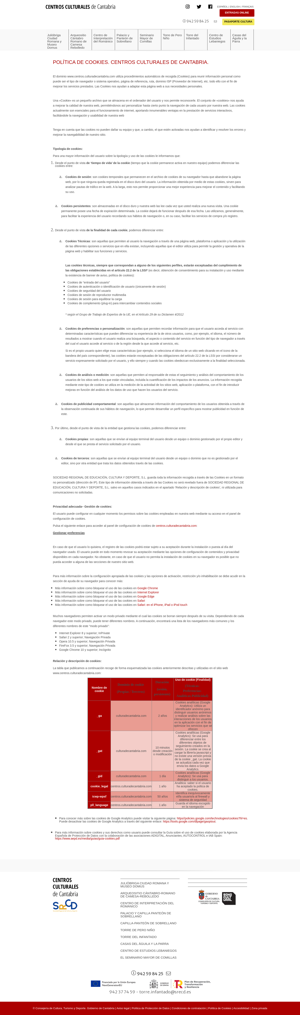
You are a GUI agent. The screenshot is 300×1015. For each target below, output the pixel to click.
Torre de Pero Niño (137, 930)
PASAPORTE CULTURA (238, 21)
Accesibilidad (241, 1008)
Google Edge (145, 596)
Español (222, 6)
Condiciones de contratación (189, 1008)
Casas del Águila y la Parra (144, 943)
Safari (141, 600)
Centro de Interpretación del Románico (147, 904)
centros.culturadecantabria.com (176, 525)
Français (248, 6)
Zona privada (259, 1008)
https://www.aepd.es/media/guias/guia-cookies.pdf (87, 838)
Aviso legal (123, 1008)
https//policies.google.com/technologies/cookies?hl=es (212, 818)
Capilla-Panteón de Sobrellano (148, 923)
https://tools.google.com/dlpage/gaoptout (189, 821)
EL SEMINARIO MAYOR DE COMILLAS (148, 957)
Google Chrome (147, 588)
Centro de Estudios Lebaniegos (148, 950)
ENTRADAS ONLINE (237, 12)
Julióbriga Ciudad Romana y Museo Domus (144, 884)
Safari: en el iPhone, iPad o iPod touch (162, 604)
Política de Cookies (219, 1008)
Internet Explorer (148, 592)
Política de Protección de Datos (150, 1008)
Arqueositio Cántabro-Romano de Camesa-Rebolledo (147, 894)
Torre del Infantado (138, 937)
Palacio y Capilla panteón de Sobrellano (145, 914)
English (235, 6)
